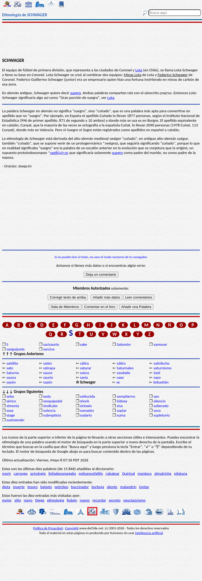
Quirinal (128, 473)
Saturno (12, 372)
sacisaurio (51, 344)
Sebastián (161, 382)
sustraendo (15, 420)
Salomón (124, 344)
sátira (84, 363)
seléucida (87, 396)
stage (10, 415)
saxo (120, 377)
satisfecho (162, 363)
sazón (47, 382)
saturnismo (162, 368)
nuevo (85, 500)
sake (83, 344)
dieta (6, 486)
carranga (21, 473)
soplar (122, 410)
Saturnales (125, 368)
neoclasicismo (134, 500)
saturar (85, 368)
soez (9, 410)
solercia (49, 410)
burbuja (98, 486)
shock (84, 401)
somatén (87, 410)
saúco (84, 372)
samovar (160, 344)
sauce (47, 372)
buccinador (80, 486)
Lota (138, 70)
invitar (144, 486)
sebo (10, 396)
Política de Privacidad (48, 528)
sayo (157, 377)
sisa (120, 405)
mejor (7, 500)
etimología (55, 500)
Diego (39, 500)
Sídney (122, 401)
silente (112, 486)
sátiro (121, 363)
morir (6, 473)
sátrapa (49, 368)
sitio (17, 500)
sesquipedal (52, 401)
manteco (145, 473)
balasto (46, 486)
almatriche (162, 473)
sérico (11, 401)
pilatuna (180, 473)
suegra (75, 92)
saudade (123, 372)
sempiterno (126, 396)
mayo (28, 500)
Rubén (72, 500)
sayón (11, 382)
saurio (48, 377)
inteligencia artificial (149, 533)
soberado (161, 405)
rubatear (112, 473)
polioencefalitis (91, 473)
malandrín (128, 486)
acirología (38, 473)
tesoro (32, 486)
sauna (11, 377)
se (118, 382)
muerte (19, 486)
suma (121, 415)
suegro (117, 152)
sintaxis (86, 405)
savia (84, 377)
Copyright (72, 528)
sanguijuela (15, 349)
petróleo (61, 486)
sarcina (48, 349)
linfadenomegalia (62, 473)
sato (9, 368)
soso (157, 410)
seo (156, 396)
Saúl (157, 372)
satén (47, 363)
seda (46, 396)
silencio (160, 401)
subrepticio (52, 415)
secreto (114, 500)
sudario (86, 415)
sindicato (50, 405)
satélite (12, 363)
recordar (99, 500)
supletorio (162, 415)
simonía (12, 405)
